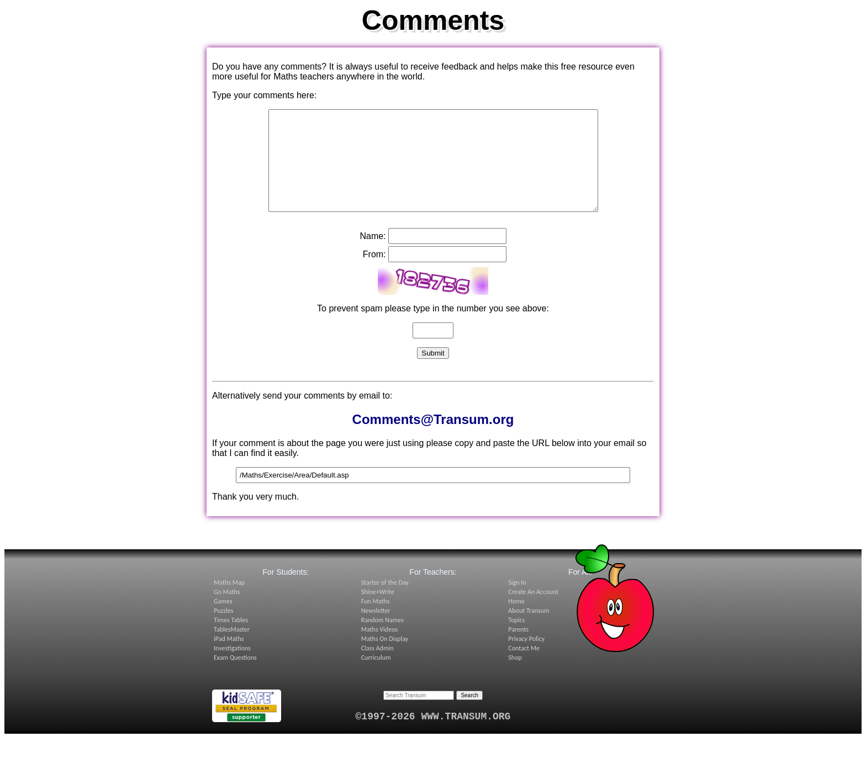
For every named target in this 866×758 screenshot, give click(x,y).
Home (516, 621)
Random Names (382, 640)
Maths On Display (384, 658)
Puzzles (223, 630)
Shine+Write (377, 612)
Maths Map (229, 602)
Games (223, 621)
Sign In (517, 602)
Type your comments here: (264, 95)
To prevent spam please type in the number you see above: (433, 328)
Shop (514, 677)
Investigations (232, 668)
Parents (518, 649)
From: (374, 274)
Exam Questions (235, 677)
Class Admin (377, 668)
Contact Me (524, 668)
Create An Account (533, 612)
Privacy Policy (526, 658)
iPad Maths (229, 658)
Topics (516, 640)
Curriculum (376, 677)
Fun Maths (375, 621)
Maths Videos (379, 649)
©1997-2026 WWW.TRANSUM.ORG (433, 736)
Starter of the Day (385, 602)
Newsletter (375, 630)
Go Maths (227, 612)
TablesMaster (232, 649)
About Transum (528, 630)
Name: (373, 256)
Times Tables (231, 640)
